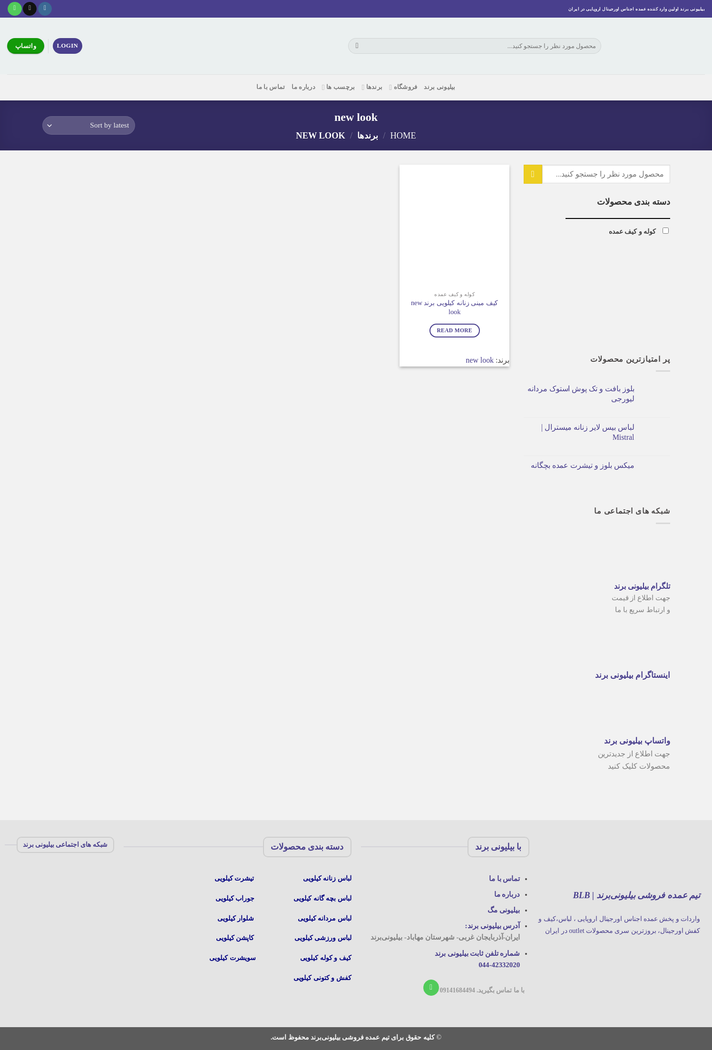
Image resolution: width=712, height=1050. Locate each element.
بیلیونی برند (439, 87)
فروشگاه (403, 87)
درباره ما (303, 87)
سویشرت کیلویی (233, 957)
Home (403, 135)
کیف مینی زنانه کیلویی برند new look (454, 307)
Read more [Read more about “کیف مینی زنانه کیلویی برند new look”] (454, 330)
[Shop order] (88, 125)
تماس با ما (270, 87)
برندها (371, 87)
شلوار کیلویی (235, 918)
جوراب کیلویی (234, 898)
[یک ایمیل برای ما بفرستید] (30, 9)
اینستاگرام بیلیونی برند (632, 675)
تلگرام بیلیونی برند (642, 586)
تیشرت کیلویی (235, 878)
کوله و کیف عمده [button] (632, 231)
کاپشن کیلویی (234, 937)
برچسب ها (338, 87)
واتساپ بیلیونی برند (637, 740)
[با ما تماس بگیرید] (14, 9)
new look (480, 360)
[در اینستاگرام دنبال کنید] (45, 9)
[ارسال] (357, 46)
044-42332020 (499, 965)
